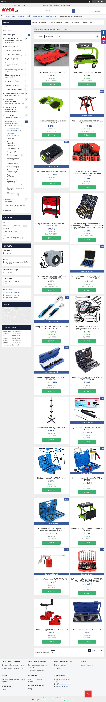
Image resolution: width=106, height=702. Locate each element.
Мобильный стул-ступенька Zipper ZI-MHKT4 (87, 530)
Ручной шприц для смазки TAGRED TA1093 (87, 429)
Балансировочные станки (13, 159)
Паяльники (10, 139)
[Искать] (73, 11)
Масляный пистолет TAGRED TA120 (51, 579)
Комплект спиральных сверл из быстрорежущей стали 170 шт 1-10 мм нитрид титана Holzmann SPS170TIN (87, 226)
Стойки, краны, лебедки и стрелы (15, 181)
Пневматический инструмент (12, 171)
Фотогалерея (7, 211)
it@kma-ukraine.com (13, 295)
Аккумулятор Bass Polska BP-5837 (51, 171)
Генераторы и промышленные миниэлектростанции (12, 101)
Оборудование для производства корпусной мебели (13, 40)
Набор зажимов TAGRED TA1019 (51, 478)
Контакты (76, 22)
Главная (42, 22)
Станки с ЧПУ (9, 81)
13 (101, 650)
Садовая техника (11, 85)
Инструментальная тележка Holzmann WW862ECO (51, 225)
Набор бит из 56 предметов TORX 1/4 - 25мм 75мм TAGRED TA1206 (87, 580)
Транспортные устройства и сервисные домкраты (15, 143)
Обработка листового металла (12, 76)
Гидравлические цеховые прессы (15, 176)
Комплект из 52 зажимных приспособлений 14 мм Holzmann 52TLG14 (87, 173)
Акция (34, 22)
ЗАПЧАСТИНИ (10, 46)
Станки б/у (57, 668)
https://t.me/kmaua (12, 298)
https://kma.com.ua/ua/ (13, 293)
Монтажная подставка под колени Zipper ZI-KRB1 (51, 122)
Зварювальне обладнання (9, 200)
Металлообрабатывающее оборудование (14, 70)
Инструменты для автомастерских (13, 129)
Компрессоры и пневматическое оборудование (10, 109)
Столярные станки (11, 55)
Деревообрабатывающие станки (13, 665)
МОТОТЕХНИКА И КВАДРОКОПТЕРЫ (11, 116)
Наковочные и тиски (13, 185)
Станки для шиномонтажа (11, 134)
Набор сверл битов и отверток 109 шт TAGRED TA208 (87, 378)
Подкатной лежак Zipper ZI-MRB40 (51, 72)
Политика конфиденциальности (64, 700)
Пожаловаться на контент (45, 700)
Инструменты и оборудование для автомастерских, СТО (36, 16)
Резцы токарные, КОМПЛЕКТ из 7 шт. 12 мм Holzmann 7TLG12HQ (87, 277)
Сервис (85, 22)
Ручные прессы (12, 149)
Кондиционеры (10, 59)
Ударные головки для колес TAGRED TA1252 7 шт (51, 378)
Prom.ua (62, 698)
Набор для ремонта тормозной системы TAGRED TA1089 (51, 530)
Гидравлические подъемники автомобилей (12, 165)
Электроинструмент (13, 155)
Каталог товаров (55, 22)
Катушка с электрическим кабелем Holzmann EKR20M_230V (51, 277)
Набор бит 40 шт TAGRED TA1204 (87, 630)
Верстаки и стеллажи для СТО (15, 189)
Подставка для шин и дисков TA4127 (51, 428)
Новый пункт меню (86, 665)
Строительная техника (13, 89)
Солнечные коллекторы (13, 50)
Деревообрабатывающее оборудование (13, 64)
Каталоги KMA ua (9, 31)
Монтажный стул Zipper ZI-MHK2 (87, 72)
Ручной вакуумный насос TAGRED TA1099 (87, 479)
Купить (52, 84)
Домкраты (10, 152)
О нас (67, 22)
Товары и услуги (9, 16)
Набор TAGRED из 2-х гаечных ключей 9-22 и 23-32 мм (51, 328)
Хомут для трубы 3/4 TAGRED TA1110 (51, 630)
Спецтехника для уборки (13, 205)
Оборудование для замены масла (13, 194)
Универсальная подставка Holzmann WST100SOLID (87, 122)
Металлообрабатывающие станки (13, 668)
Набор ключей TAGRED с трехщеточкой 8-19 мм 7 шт (87, 328)
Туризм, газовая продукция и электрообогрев (15, 94)
